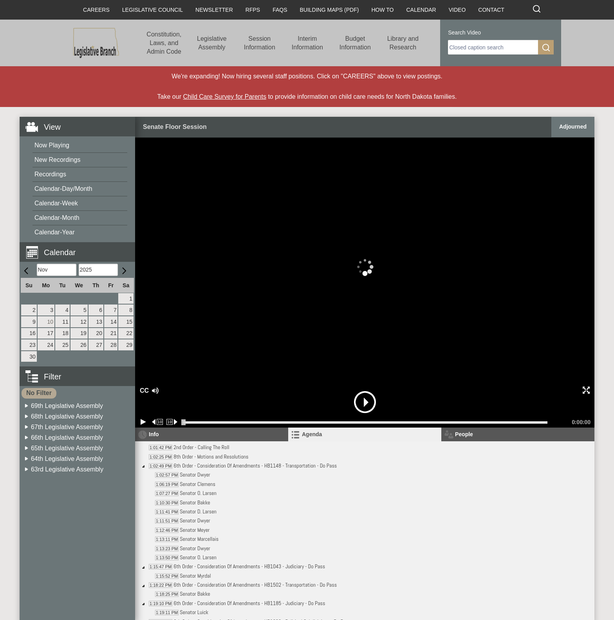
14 (113, 322)
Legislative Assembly (212, 43)
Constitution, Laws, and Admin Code (163, 43)
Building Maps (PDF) (329, 10)
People (464, 434)
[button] (80, 248)
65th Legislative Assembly (67, 448)
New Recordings (57, 159)
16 (32, 333)
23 (32, 345)
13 (99, 322)
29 (129, 345)
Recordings (50, 174)
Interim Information (307, 43)
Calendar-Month (56, 217)
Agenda (312, 434)
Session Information (259, 43)
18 (65, 333)
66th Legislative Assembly (67, 437)
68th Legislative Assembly (67, 416)
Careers (96, 10)
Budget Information (355, 43)
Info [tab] (154, 434)
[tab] (364, 434)
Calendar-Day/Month (63, 188)
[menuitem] (80, 145)
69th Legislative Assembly (67, 405)
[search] (493, 47)
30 (32, 357)
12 (83, 322)
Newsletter (214, 10)
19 (83, 333)
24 (50, 345)
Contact (491, 10)
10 (50, 322)
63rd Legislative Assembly (67, 469)
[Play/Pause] (143, 422)
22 (129, 333)
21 (113, 333)
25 (65, 345)
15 (129, 322)
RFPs (253, 10)
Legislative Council (152, 10)
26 (83, 345)
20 (99, 333)
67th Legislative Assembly (67, 427)
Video (457, 10)
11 (65, 322)
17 (50, 333)
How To (382, 10)
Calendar (421, 10)
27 (99, 345)
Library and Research (403, 43)
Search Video (464, 32)
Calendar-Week (56, 203)
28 (113, 345)
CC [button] (143, 390)
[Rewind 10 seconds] (157, 422)
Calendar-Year (54, 232)
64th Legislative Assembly (67, 458)
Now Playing (51, 145)
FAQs (280, 10)
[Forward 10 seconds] (172, 422)
